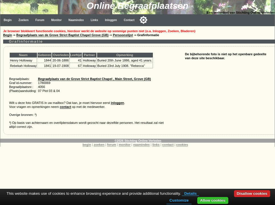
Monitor (56, 20)
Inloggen (111, 20)
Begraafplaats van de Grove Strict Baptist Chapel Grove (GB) (62, 35)
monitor (125, 144)
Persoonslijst (123, 35)
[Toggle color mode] (143, 20)
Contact (129, 20)
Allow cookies (212, 200)
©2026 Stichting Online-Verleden (137, 140)
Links (94, 20)
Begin (8, 20)
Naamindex (76, 20)
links (156, 144)
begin (87, 144)
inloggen (117, 102)
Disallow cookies (252, 193)
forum (111, 144)
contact (65, 106)
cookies (182, 144)
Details (190, 193)
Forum (39, 20)
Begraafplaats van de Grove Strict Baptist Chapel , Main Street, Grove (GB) (94, 79)
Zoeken (23, 20)
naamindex (141, 144)
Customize (178, 200)
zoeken (99, 144)
